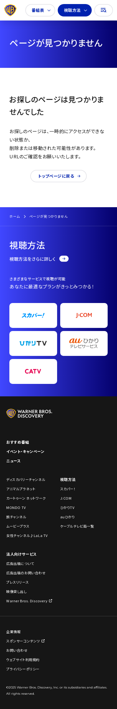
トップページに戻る (59, 176)
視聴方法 (75, 10)
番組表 (41, 10)
